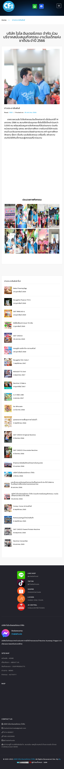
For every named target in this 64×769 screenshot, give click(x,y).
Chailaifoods (16, 634)
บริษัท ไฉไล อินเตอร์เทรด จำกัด (24, 759)
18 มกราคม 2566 (30, 112)
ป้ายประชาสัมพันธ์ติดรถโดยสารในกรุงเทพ (28, 463)
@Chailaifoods (8, 740)
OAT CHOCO (18, 336)
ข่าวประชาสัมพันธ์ (12, 108)
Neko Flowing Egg (20, 288)
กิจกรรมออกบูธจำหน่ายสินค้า (23, 517)
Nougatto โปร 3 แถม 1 (21, 360)
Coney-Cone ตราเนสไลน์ (22, 506)
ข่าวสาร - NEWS (7, 670)
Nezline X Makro (19, 383)
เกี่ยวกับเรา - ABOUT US (10, 662)
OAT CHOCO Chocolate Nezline (25, 450)
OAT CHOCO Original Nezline (24, 435)
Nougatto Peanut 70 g (21, 300)
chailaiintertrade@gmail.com (14, 728)
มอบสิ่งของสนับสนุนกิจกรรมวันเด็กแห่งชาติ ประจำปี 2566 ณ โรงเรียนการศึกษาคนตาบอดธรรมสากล (32, 483)
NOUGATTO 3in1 (19, 371)
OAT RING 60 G (19, 311)
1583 (11, 112)
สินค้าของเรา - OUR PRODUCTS (13, 666)
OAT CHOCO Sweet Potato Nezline (26, 529)
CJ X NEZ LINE (18, 395)
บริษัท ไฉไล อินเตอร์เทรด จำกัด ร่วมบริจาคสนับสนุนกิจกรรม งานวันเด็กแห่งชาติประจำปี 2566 (34, 495)
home (4, 20)
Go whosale (18, 406)
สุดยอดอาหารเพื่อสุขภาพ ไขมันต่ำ (25, 419)
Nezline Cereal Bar (20, 541)
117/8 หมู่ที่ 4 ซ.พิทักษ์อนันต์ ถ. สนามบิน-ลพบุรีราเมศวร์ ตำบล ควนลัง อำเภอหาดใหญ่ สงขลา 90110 (29, 745)
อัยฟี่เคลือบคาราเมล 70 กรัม (23, 323)
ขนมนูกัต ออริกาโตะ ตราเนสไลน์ (24, 348)
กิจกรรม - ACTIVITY (9, 674)
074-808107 (7, 732)
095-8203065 (8, 736)
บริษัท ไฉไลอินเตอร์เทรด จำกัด (23, 472)
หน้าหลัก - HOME (8, 658)
